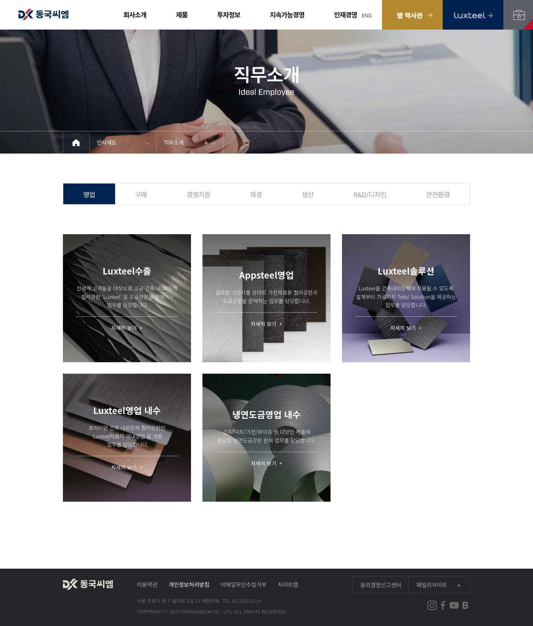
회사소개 (134, 14)
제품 (182, 14)
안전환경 (438, 194)
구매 (141, 194)
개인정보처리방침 (188, 584)
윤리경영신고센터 (381, 585)
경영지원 (198, 194)
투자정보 (228, 14)
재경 (256, 194)
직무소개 (174, 142)
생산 (308, 194)
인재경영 (345, 14)
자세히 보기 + (127, 328)
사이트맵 (288, 584)
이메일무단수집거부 (243, 584)
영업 (89, 194)
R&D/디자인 (369, 194)
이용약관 (147, 584)
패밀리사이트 (431, 585)
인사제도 (107, 142)
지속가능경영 (287, 14)
